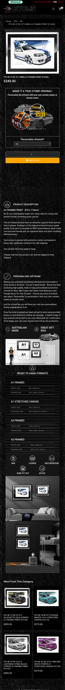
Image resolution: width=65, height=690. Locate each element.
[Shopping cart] (60, 9)
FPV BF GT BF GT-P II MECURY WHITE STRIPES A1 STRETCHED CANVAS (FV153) (47, 664)
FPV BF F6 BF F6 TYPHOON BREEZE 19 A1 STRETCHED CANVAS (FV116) (46, 617)
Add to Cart (33, 160)
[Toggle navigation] (53, 9)
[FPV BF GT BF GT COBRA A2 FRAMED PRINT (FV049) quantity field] (32, 154)
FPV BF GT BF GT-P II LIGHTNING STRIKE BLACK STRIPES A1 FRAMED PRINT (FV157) (16, 665)
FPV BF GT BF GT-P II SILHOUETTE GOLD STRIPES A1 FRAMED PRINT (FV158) (16, 617)
